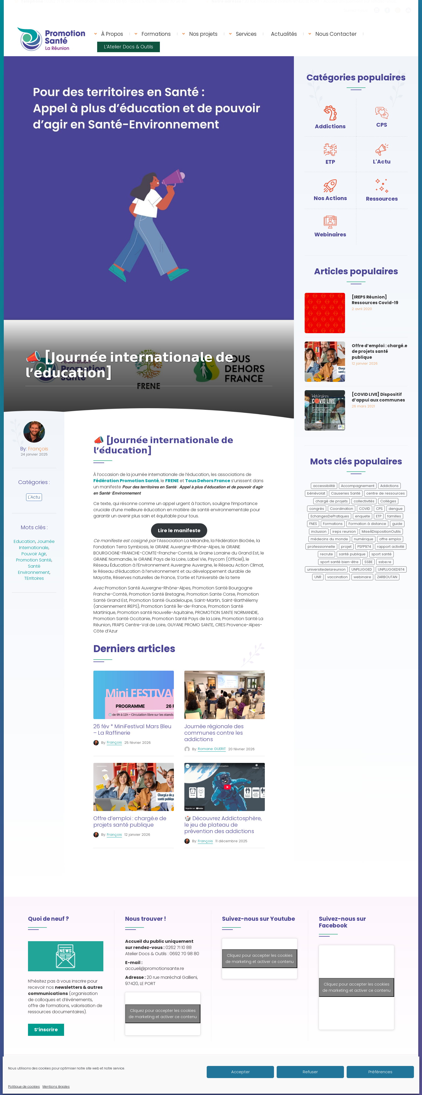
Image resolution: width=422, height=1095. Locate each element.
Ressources (382, 198)
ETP (330, 162)
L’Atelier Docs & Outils (128, 47)
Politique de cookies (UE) (171, 1068)
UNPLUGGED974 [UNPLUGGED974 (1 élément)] (391, 569)
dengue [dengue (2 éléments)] (396, 508)
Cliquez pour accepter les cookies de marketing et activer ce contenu (163, 1013)
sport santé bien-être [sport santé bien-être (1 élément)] (339, 562)
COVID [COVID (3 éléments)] (364, 508)
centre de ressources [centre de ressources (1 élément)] (385, 493)
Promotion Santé (33, 560)
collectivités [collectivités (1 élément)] (364, 501)
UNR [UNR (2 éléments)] (317, 577)
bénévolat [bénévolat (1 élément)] (316, 493)
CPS (381, 125)
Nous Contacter (336, 34)
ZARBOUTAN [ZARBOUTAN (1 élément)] (387, 577)
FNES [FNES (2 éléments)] (313, 523)
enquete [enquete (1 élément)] (362, 516)
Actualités (284, 34)
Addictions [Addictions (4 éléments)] (389, 485)
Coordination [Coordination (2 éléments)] (341, 508)
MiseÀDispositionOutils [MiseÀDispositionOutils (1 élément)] (381, 531)
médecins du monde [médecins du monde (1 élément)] (329, 539)
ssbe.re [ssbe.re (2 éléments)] (384, 562)
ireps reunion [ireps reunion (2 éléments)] (344, 531)
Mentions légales (127, 1068)
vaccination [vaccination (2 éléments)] (337, 577)
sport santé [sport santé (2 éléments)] (381, 554)
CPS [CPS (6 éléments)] (379, 508)
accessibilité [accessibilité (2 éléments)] (324, 485)
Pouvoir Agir (34, 554)
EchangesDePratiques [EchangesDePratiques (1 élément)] (330, 516)
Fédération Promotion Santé (126, 481)
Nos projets (203, 34)
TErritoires (34, 578)
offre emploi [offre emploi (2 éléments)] (390, 539)
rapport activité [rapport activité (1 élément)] (390, 546)
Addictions (330, 126)
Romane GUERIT (212, 748)
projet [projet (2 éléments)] (346, 546)
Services (246, 34)
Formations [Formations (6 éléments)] (333, 523)
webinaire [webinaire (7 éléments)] (362, 577)
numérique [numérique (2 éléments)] (363, 539)
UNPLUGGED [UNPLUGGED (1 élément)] (361, 569)
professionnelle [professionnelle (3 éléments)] (321, 546)
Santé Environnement (34, 569)
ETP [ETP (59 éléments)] (378, 516)
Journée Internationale (37, 544)
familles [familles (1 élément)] (394, 516)
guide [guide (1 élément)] (397, 523)
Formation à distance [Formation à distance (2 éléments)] (367, 523)
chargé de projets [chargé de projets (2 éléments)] (331, 501)
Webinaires (330, 234)
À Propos (112, 34)
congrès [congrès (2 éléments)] (316, 508)
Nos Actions (330, 198)
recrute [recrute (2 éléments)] (326, 554)
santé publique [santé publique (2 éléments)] (352, 554)
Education (24, 541)
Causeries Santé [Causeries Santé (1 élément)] (345, 493)
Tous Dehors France (207, 481)
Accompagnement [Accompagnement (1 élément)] (357, 485)
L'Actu (34, 497)
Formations (156, 34)
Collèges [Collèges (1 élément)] (388, 501)
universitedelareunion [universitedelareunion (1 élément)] (326, 569)
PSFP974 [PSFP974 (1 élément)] (364, 546)
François (38, 448)
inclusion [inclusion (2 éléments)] (318, 531)
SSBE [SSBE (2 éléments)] (368, 562)
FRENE (172, 481)
